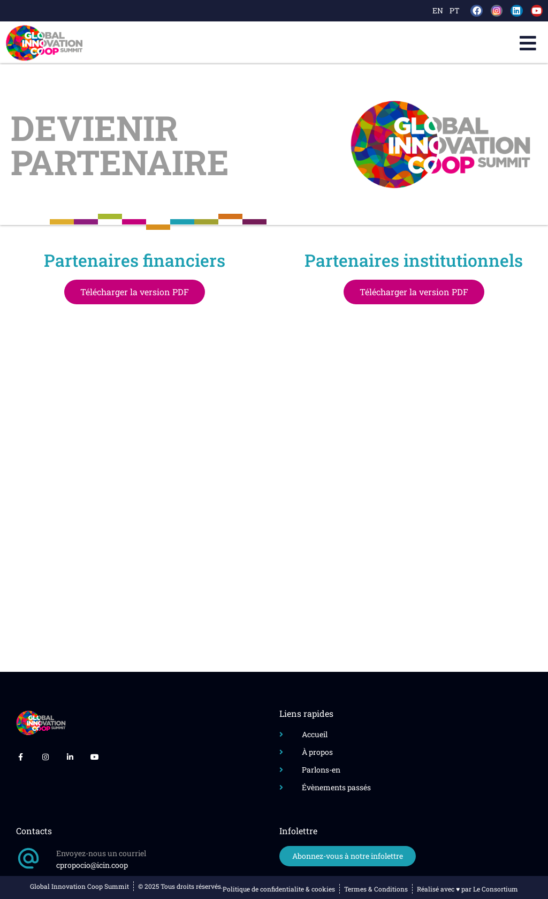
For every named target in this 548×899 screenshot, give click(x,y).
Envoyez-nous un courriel (101, 853)
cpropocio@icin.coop (92, 865)
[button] (528, 43)
